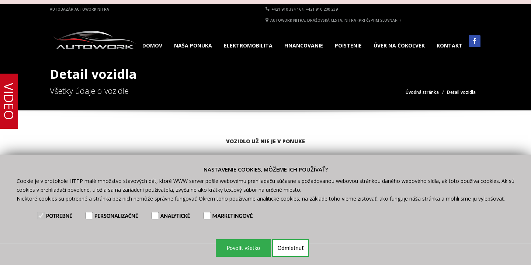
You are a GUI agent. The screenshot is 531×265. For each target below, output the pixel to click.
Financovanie (303, 45)
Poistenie (348, 45)
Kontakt (449, 45)
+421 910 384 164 (287, 9)
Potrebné (59, 215)
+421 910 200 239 (322, 9)
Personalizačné (116, 215)
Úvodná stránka (422, 92)
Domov (152, 45)
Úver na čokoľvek (399, 45)
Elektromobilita (248, 45)
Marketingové (232, 215)
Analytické (175, 215)
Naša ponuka (193, 45)
